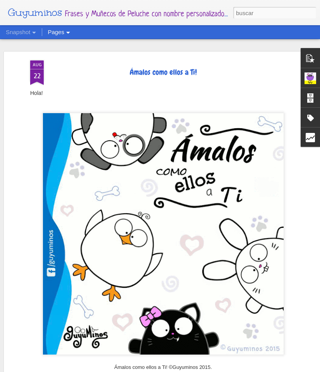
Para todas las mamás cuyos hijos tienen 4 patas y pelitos (168, 346)
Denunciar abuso (236, 367)
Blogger (207, 367)
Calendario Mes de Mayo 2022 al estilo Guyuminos (256, 344)
